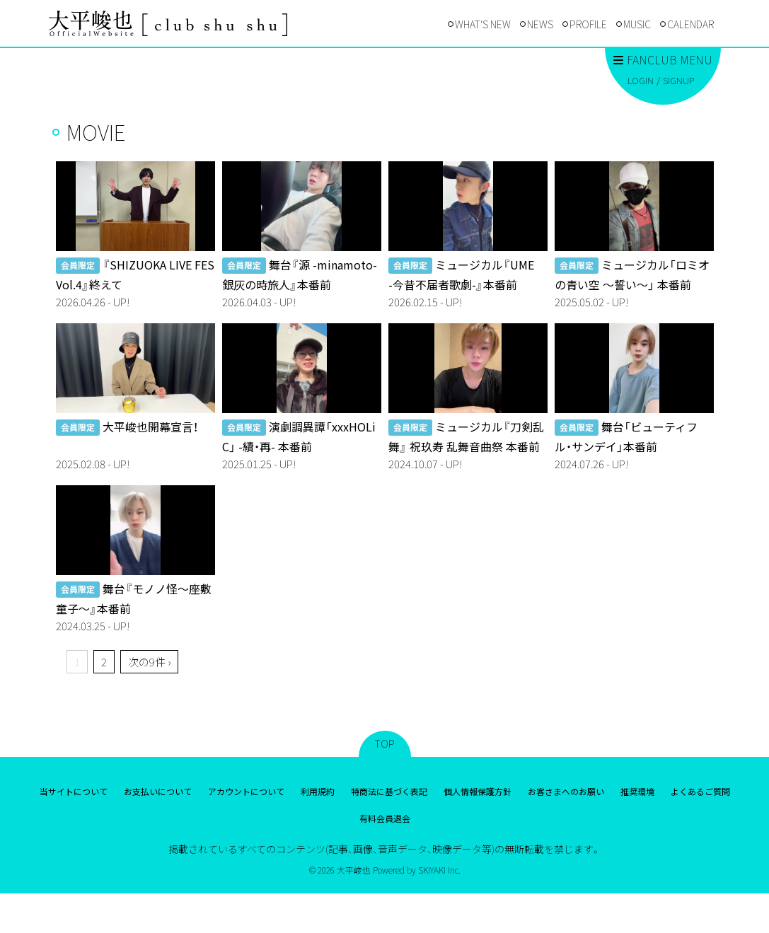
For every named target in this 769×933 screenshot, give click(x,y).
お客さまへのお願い (566, 791)
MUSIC (637, 24)
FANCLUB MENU (662, 59)
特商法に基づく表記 (389, 791)
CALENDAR (690, 24)
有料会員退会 (384, 818)
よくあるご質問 (700, 791)
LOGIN (641, 80)
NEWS (540, 24)
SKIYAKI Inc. (439, 870)
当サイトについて (74, 791)
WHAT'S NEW (483, 24)
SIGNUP (678, 80)
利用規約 (318, 791)
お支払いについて (158, 791)
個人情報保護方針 (477, 791)
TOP (385, 743)
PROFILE (588, 24)
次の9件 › (149, 661)
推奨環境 (637, 791)
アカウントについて (246, 791)
